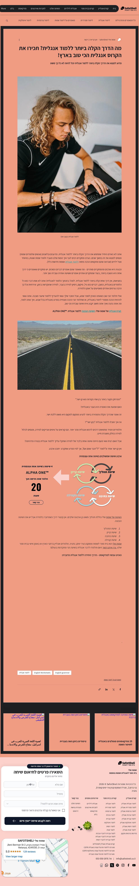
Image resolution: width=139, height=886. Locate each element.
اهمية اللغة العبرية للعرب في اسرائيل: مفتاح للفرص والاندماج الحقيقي (24, 743)
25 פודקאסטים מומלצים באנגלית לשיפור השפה (115, 743)
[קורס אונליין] (131, 798)
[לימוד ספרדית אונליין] (128, 807)
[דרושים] (75, 811)
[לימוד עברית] (110, 819)
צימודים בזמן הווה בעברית (73, 741)
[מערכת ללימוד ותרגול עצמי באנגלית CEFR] (98, 847)
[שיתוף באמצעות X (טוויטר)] (113, 689)
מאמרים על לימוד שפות (65, 20)
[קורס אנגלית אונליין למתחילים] (101, 844)
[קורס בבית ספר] (109, 798)
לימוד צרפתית (43, 20)
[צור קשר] (75, 798)
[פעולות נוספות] (19, 39)
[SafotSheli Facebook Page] (128, 865)
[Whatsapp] (106, 865)
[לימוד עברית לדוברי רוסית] (105, 839)
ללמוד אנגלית (24, 672)
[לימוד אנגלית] (110, 803)
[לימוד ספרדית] (110, 807)
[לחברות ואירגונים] (91, 807)
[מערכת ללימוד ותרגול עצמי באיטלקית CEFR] (97, 850)
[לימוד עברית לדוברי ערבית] (105, 833)
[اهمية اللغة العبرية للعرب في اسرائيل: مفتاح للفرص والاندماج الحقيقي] (24, 724)
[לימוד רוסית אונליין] (129, 826)
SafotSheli (112, 784)
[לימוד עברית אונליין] (129, 819)
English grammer (62, 672)
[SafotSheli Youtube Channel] (134, 865)
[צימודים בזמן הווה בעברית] (69, 724)
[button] (103, 8)
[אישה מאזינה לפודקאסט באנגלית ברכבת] (115, 724)
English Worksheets (42, 672)
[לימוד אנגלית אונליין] (129, 803)
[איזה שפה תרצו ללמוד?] (34, 803)
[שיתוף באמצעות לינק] (99, 689)
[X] (112, 865)
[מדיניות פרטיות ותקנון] (128, 833)
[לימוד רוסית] (110, 826)
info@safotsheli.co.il (125, 858)
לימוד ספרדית (87, 20)
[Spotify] (117, 865)
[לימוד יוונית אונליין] (129, 830)
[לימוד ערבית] (110, 815)
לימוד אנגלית (104, 20)
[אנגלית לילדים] (92, 803)
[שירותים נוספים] (91, 798)
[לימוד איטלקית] (109, 822)
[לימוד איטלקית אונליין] (128, 822)
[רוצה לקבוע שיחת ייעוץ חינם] (35, 821)
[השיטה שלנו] (75, 803)
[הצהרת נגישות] (76, 807)
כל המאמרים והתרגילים (126, 20)
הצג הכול (6, 708)
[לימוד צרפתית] (110, 811)
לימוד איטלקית (24, 20)
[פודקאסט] (93, 811)
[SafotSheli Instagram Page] (123, 865)
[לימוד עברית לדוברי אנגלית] (105, 836)
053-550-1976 (102, 858)
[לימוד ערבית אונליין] (128, 815)
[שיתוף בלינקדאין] (106, 689)
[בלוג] (95, 814)
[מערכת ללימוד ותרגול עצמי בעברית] (97, 854)
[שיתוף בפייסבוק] (120, 689)
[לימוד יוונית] (110, 830)
